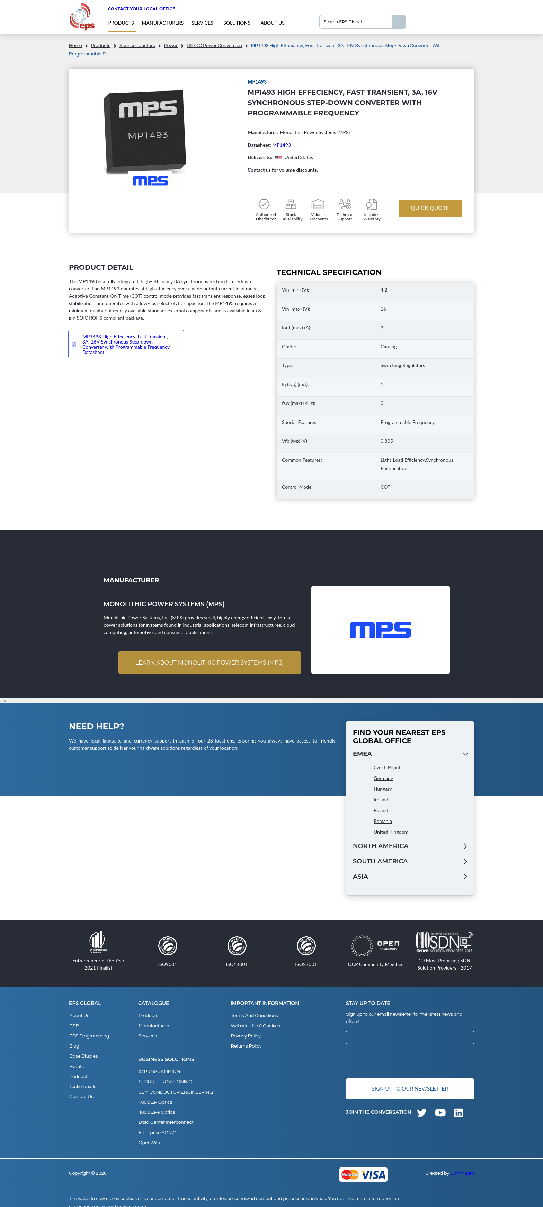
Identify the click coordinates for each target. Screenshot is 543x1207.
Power (171, 45)
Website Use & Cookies (255, 1025)
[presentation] (398, 1061)
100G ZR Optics (155, 1097)
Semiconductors (137, 45)
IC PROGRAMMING (159, 1069)
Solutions (236, 23)
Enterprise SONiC (157, 1125)
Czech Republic (390, 768)
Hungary (383, 789)
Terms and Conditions (254, 1015)
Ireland (381, 800)
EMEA (362, 754)
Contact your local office (141, 8)
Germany (383, 778)
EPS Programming (89, 1034)
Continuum (462, 1165)
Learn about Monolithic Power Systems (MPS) (209, 662)
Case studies (83, 1053)
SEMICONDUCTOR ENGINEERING (175, 1088)
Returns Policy (246, 1043)
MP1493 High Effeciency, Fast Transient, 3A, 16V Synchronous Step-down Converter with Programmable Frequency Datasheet (126, 344)
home (75, 45)
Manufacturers (163, 23)
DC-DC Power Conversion (214, 45)
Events (76, 1062)
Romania (383, 821)
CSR (74, 1025)
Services (202, 23)
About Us (272, 23)
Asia (360, 877)
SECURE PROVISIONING (165, 1078)
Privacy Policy (245, 1034)
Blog (74, 1043)
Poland (381, 811)
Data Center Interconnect (165, 1116)
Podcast (78, 1071)
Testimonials (82, 1081)
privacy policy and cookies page (111, 1198)
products (121, 23)
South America (380, 862)
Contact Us (81, 1090)
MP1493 (281, 145)
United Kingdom (391, 832)
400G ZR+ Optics (156, 1106)
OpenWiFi (148, 1134)
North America (381, 846)
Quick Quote (430, 208)
